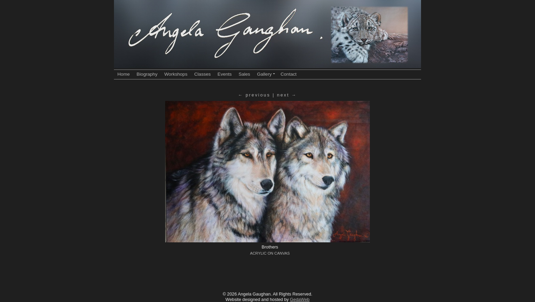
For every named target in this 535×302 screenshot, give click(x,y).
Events (225, 74)
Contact (288, 74)
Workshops (175, 74)
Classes (202, 74)
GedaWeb (299, 299)
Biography (146, 74)
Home (123, 74)
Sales (244, 74)
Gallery (266, 74)
